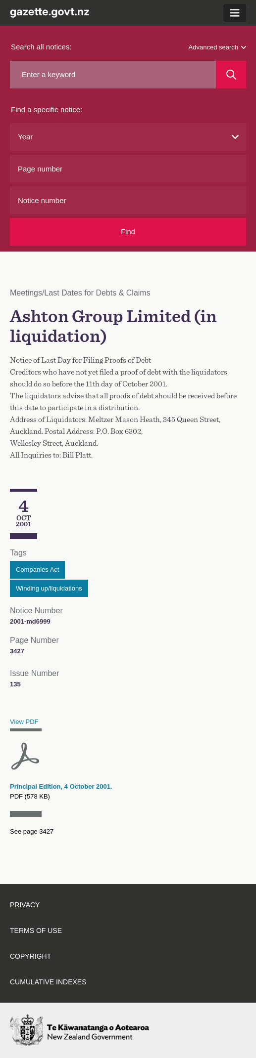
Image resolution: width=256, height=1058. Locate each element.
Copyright (30, 956)
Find (128, 231)
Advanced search (217, 47)
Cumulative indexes (48, 982)
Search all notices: (41, 46)
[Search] (231, 74)
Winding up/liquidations (49, 588)
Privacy (25, 905)
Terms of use (36, 930)
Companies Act (37, 569)
